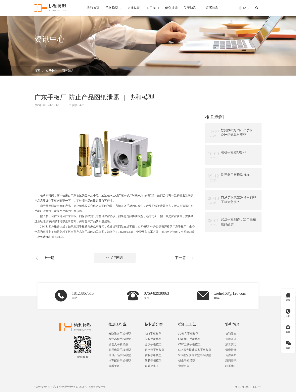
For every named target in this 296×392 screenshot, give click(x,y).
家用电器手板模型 (120, 349)
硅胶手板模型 (153, 339)
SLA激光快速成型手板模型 (194, 349)
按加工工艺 (187, 324)
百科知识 (68, 70)
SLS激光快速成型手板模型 (194, 355)
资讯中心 (51, 70)
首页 (37, 70)
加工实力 (230, 344)
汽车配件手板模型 (120, 360)
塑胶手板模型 (153, 360)
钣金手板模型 (186, 360)
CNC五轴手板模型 (189, 344)
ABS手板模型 (153, 333)
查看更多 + (115, 365)
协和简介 (232, 324)
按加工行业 (117, 324)
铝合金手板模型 (154, 349)
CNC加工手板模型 (189, 339)
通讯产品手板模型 (120, 355)
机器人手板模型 (118, 344)
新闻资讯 (230, 360)
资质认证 (230, 339)
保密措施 (230, 349)
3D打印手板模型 (188, 333)
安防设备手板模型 (120, 333)
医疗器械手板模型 (120, 339)
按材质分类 (154, 324)
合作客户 (230, 355)
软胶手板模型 (153, 355)
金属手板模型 (153, 344)
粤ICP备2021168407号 (248, 386)
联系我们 (230, 365)
